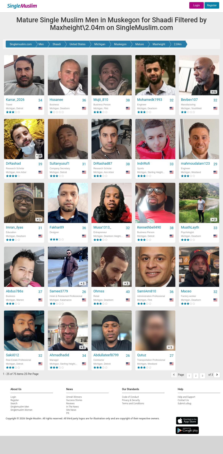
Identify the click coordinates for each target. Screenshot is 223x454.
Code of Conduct (130, 397)
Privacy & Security (131, 400)
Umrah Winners (74, 397)
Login (196, 5)
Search (13, 403)
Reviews (70, 403)
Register (212, 5)
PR (67, 413)
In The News (72, 406)
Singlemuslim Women (21, 410)
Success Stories (74, 400)
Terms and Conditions (133, 403)
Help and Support (186, 397)
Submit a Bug (184, 403)
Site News (71, 410)
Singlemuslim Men (19, 406)
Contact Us (183, 400)
